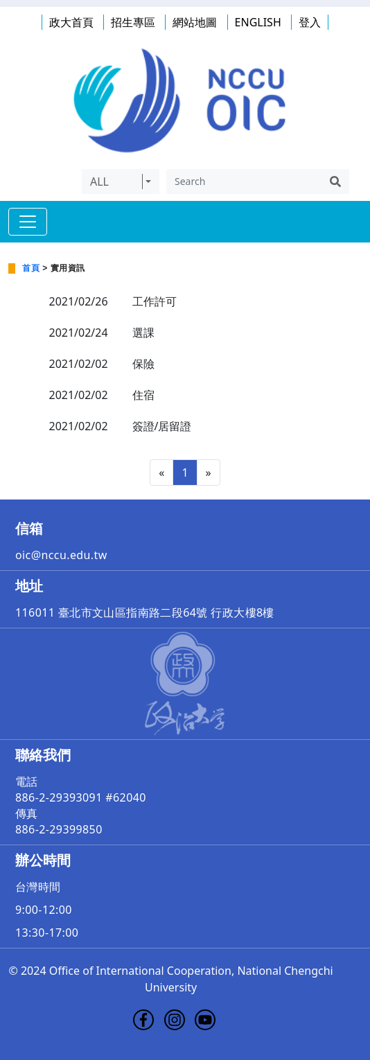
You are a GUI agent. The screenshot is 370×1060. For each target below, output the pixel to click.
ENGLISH (258, 22)
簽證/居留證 (162, 426)
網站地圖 (195, 22)
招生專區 (133, 22)
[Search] (243, 181)
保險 (143, 363)
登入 (310, 22)
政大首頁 (71, 22)
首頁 (30, 268)
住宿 (143, 395)
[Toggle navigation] (27, 222)
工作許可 (154, 301)
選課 (143, 332)
